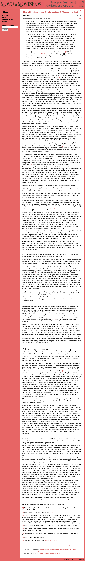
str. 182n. (54, 512)
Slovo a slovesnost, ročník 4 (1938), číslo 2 (61, 545)
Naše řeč (43, 54)
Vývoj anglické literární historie (50, 553)
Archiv (4, 17)
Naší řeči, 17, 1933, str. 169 (51, 208)
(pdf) (79, 18)
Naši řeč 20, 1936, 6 (50, 540)
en (79, 10)
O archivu (5, 15)
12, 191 (54, 320)
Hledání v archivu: (8, 25)
